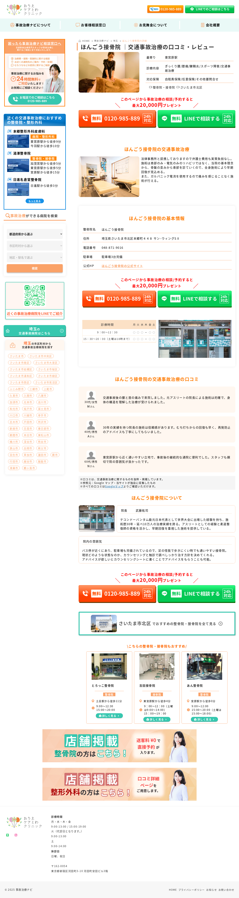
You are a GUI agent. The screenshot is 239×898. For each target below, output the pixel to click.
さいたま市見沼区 (46, 382)
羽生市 (14, 455)
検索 (35, 268)
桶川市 (14, 441)
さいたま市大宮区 (46, 362)
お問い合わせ (226, 889)
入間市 (28, 395)
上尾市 (48, 389)
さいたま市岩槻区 (21, 369)
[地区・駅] (35, 257)
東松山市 (43, 435)
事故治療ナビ (101, 40)
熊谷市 (42, 441)
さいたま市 (17, 356)
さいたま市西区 (19, 382)
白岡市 (28, 448)
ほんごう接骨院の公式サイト (122, 266)
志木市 (14, 422)
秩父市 (42, 448)
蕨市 (55, 455)
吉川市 (42, 402)
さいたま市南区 (19, 362)
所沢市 (42, 422)
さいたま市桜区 (48, 369)
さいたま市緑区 (48, 376)
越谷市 (28, 461)
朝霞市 (14, 435)
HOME (173, 889)
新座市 (14, 428)
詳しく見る (109, 715)
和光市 (14, 408)
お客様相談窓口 (91, 25)
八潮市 (42, 395)
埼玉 (115, 40)
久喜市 (14, 395)
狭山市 (14, 448)
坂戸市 (28, 408)
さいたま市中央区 (40, 356)
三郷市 (33, 389)
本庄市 (28, 435)
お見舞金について (151, 25)
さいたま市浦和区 (21, 376)
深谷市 (28, 441)
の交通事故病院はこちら (34, 330)
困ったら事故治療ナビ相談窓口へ (34, 43)
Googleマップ (114, 486)
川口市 (14, 415)
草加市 (28, 455)
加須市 (14, 402)
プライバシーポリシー (191, 889)
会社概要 (210, 25)
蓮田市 (42, 455)
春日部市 (43, 428)
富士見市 (43, 408)
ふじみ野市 (17, 389)
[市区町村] (35, 246)
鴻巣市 (14, 468)
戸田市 (28, 422)
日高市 (28, 428)
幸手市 (42, 415)
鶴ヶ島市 (29, 468)
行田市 (14, 461)
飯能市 (42, 461)
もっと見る (35, 201)
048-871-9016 (112, 247)
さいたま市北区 (190, 87)
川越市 (28, 415)
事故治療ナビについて (30, 25)
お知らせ (211, 889)
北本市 (28, 402)
